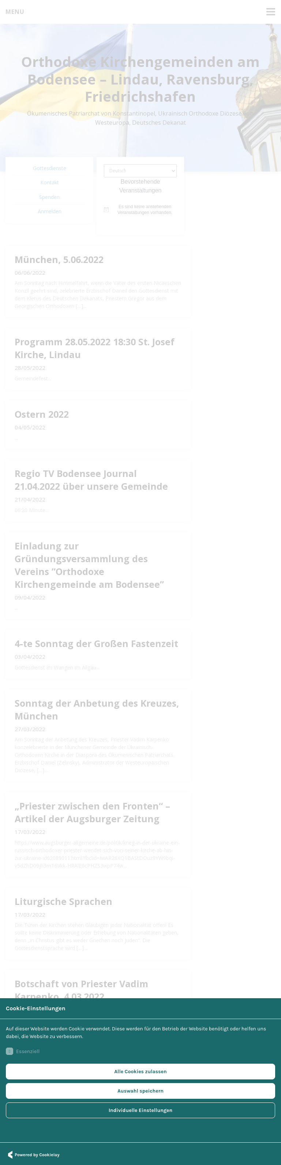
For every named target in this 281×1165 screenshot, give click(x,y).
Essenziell (23, 1051)
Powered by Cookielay (32, 1154)
